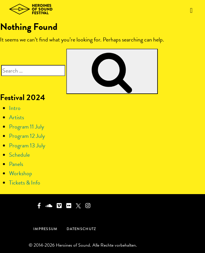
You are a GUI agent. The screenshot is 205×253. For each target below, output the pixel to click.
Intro (15, 108)
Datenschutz (81, 229)
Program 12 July (27, 135)
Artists (16, 117)
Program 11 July (26, 126)
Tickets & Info (24, 182)
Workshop (20, 173)
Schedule (19, 154)
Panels (16, 164)
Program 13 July (27, 145)
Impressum (45, 229)
